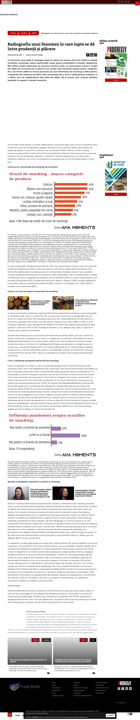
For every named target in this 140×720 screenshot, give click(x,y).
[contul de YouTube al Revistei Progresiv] (122, 1)
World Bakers (101, 694)
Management (34, 23)
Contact (41, 2)
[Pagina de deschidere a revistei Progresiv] (25, 11)
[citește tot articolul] (47, 669)
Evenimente (22, 2)
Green (57, 23)
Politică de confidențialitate (80, 699)
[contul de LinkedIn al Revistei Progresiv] (119, 1)
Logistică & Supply (69, 23)
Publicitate (33, 2)
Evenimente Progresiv (83, 687)
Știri (93, 636)
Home (13, 29)
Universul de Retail (103, 680)
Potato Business (102, 690)
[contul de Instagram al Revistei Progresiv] (113, 1)
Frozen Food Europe (104, 687)
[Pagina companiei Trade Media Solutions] (125, 681)
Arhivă (116, 76)
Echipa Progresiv (80, 690)
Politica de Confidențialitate (37, 713)
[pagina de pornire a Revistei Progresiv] (10, 22)
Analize (24, 29)
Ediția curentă (109, 37)
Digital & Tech (47, 23)
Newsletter (12, 2)
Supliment (106, 151)
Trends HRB (100, 683)
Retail (17, 23)
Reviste (77, 683)
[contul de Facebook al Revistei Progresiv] (116, 1)
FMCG (24, 23)
